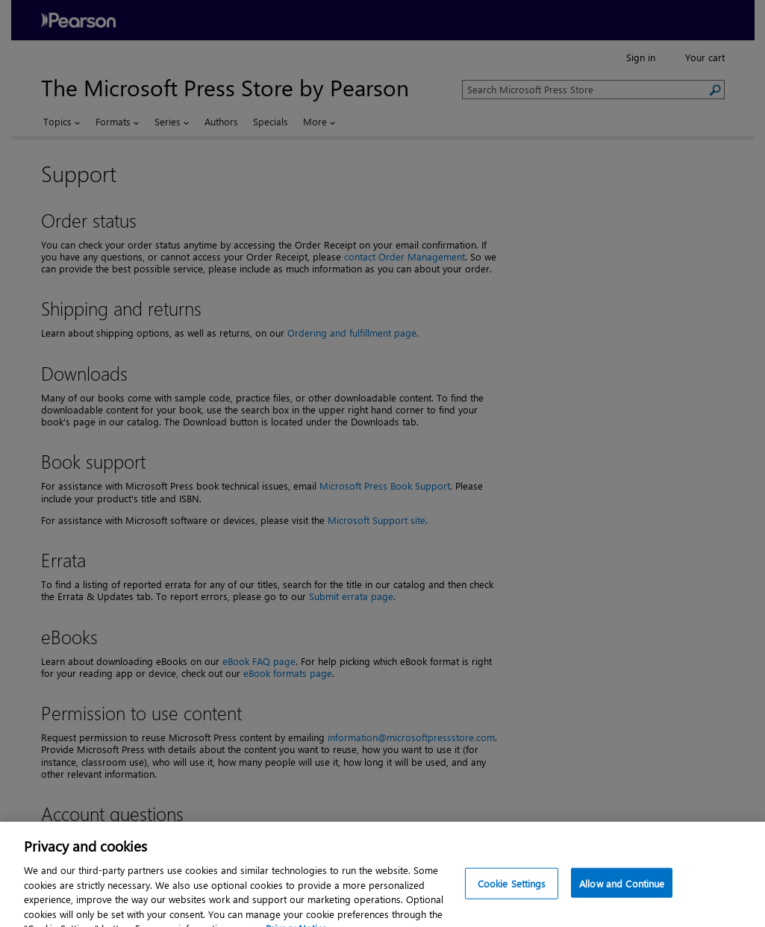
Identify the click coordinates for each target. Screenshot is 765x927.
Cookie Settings (512, 900)
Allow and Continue (621, 900)
